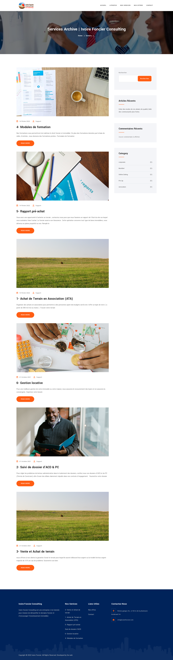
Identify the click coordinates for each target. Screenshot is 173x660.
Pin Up (121, 181)
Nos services (125, 5)
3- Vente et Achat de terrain (35, 551)
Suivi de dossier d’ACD (73, 629)
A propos (113, 5)
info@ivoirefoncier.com (125, 620)
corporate (122, 162)
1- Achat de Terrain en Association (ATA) (44, 299)
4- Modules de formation (33, 127)
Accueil (103, 5)
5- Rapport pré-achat (30, 211)
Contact (149, 5)
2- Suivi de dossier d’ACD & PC (37, 467)
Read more (25, 143)
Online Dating (123, 174)
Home (80, 36)
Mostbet (121, 168)
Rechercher (123, 73)
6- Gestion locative (29, 383)
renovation (122, 187)
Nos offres (138, 5)
